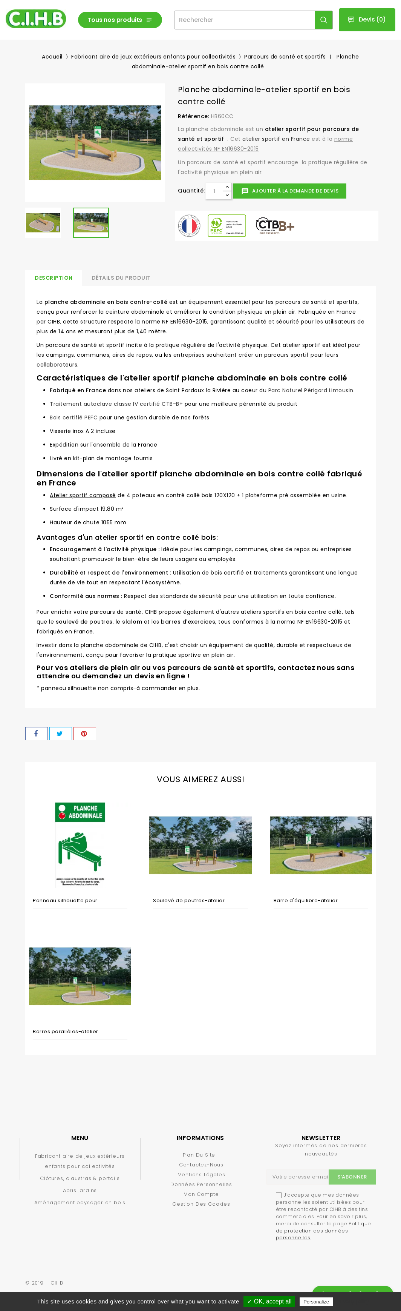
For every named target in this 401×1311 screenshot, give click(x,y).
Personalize (316, 1302)
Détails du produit (121, 278)
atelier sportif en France (276, 139)
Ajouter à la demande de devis (289, 191)
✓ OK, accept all (269, 1301)
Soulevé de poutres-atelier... (191, 900)
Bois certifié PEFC (74, 417)
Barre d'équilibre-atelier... (308, 900)
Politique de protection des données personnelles (323, 1230)
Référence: (193, 116)
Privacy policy (353, 1302)
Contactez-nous (201, 1164)
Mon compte (201, 1194)
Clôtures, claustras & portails (79, 1178)
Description (54, 278)
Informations (200, 1138)
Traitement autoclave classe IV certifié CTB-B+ (116, 404)
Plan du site (199, 1154)
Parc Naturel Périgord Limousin (311, 390)
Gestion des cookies (201, 1204)
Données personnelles (201, 1184)
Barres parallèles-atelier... (67, 1031)
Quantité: (191, 190)
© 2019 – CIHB (44, 1282)
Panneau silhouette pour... (67, 900)
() (367, 20)
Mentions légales (201, 1174)
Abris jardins (80, 1190)
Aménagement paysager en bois (80, 1202)
